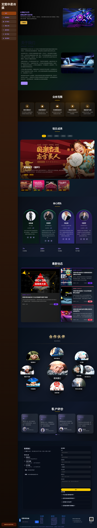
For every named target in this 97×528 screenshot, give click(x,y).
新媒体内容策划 (53, 524)
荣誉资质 (63, 519)
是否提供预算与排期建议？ (69, 505)
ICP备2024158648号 (42, 526)
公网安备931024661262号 (49, 526)
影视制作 (56, 135)
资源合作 (63, 521)
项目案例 (41, 519)
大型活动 (63, 135)
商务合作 (63, 523)
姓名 (62, 450)
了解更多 (24, 22)
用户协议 (59, 526)
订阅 (36, 522)
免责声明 (62, 526)
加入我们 (63, 520)
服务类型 (62, 464)
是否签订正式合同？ (67, 502)
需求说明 (62, 479)
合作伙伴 (41, 523)
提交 (76, 489)
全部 (44, 135)
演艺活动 (49, 135)
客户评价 (41, 520)
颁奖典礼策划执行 (54, 519)
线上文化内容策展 (54, 521)
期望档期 (62, 459)
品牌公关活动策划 (54, 523)
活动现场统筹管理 (54, 520)
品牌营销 (70, 135)
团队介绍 (41, 521)
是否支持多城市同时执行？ (69, 498)
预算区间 (62, 474)
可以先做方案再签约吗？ (68, 494)
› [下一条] (92, 423)
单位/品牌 (63, 469)
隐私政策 (55, 526)
